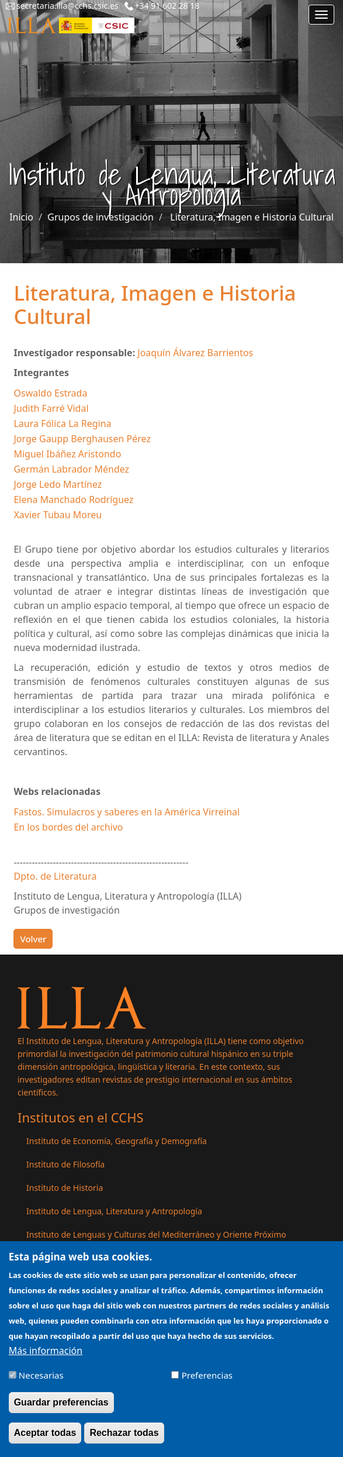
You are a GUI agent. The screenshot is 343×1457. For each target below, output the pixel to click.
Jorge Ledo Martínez (57, 484)
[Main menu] (321, 15)
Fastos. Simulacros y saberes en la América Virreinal (126, 811)
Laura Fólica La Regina (62, 423)
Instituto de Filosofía (65, 1164)
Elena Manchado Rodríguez (73, 499)
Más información (45, 1359)
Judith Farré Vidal (50, 408)
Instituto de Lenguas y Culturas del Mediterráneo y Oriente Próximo (156, 1234)
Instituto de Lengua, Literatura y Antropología (114, 1211)
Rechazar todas (123, 1441)
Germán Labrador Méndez (71, 469)
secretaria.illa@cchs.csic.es (67, 5)
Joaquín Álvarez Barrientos (195, 352)
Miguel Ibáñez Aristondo (67, 453)
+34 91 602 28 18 (167, 5)
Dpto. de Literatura (54, 876)
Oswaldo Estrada (50, 393)
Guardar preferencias (61, 1411)
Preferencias (207, 1384)
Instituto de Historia (64, 1187)
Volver (33, 939)
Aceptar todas (45, 1441)
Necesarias (41, 1384)
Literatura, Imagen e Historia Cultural (252, 217)
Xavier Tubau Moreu (57, 514)
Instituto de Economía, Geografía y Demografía (116, 1140)
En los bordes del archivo (68, 827)
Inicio (21, 217)
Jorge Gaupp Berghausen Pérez (81, 438)
